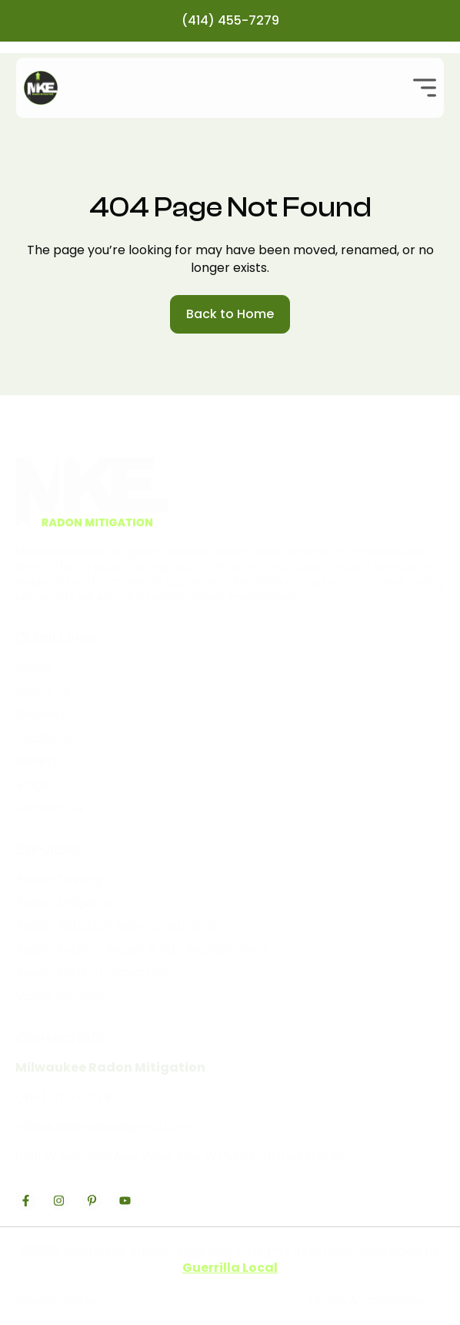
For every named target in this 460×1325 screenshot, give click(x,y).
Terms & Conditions (366, 1301)
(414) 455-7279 (230, 20)
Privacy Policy (56, 1301)
